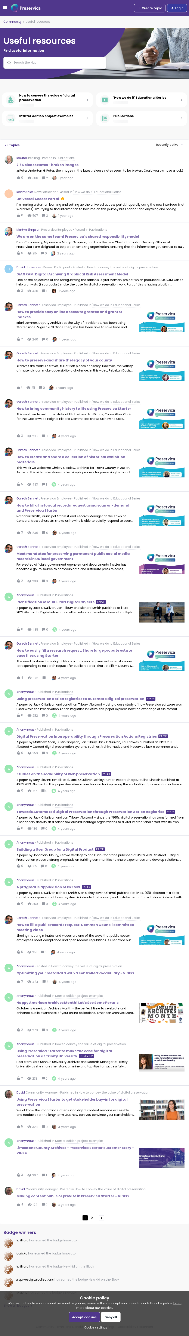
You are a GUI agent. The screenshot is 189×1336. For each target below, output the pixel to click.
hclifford (22, 1240)
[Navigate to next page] (101, 1217)
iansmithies (25, 192)
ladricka (21, 1253)
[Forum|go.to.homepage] (26, 8)
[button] (4, 9)
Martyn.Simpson (28, 229)
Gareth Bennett (28, 305)
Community (12, 21)
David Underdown (29, 267)
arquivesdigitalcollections (35, 1279)
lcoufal (21, 158)
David (20, 1092)
